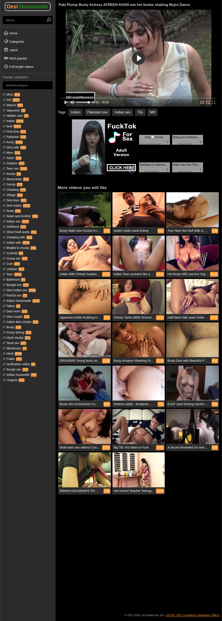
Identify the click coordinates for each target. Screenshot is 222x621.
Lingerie (13, 380)
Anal (11, 126)
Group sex (15, 258)
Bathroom (13, 279)
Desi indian (16, 205)
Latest (11, 49)
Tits (140, 112)
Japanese (13, 110)
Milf (152, 112)
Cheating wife (17, 237)
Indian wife (16, 242)
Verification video (18, 364)
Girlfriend (14, 226)
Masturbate (15, 179)
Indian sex (15, 221)
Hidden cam (15, 115)
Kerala (11, 174)
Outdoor (13, 163)
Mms (11, 94)
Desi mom (14, 311)
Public (12, 359)
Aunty (12, 142)
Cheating (14, 189)
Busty (11, 327)
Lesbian (13, 269)
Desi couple (16, 316)
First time (14, 131)
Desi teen (14, 200)
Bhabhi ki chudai (19, 248)
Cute (11, 263)
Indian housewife (19, 374)
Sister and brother (20, 216)
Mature (12, 105)
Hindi (12, 353)
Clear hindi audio (19, 232)
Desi (27, 6)
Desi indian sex (19, 290)
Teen (12, 274)
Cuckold (12, 253)
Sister (11, 158)
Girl (11, 100)
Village (12, 195)
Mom (11, 152)
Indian (12, 121)
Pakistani (14, 137)
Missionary (14, 348)
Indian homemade (21, 300)
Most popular (15, 58)
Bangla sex (15, 285)
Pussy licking (16, 332)
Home (10, 33)
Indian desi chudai (20, 322)
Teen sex (14, 168)
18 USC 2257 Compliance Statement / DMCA (193, 615)
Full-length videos (19, 66)
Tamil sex (14, 343)
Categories (14, 41)
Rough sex (15, 369)
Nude (11, 211)
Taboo (11, 306)
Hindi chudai (16, 337)
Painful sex (14, 295)
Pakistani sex (97, 112)
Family (12, 184)
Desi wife (14, 147)
